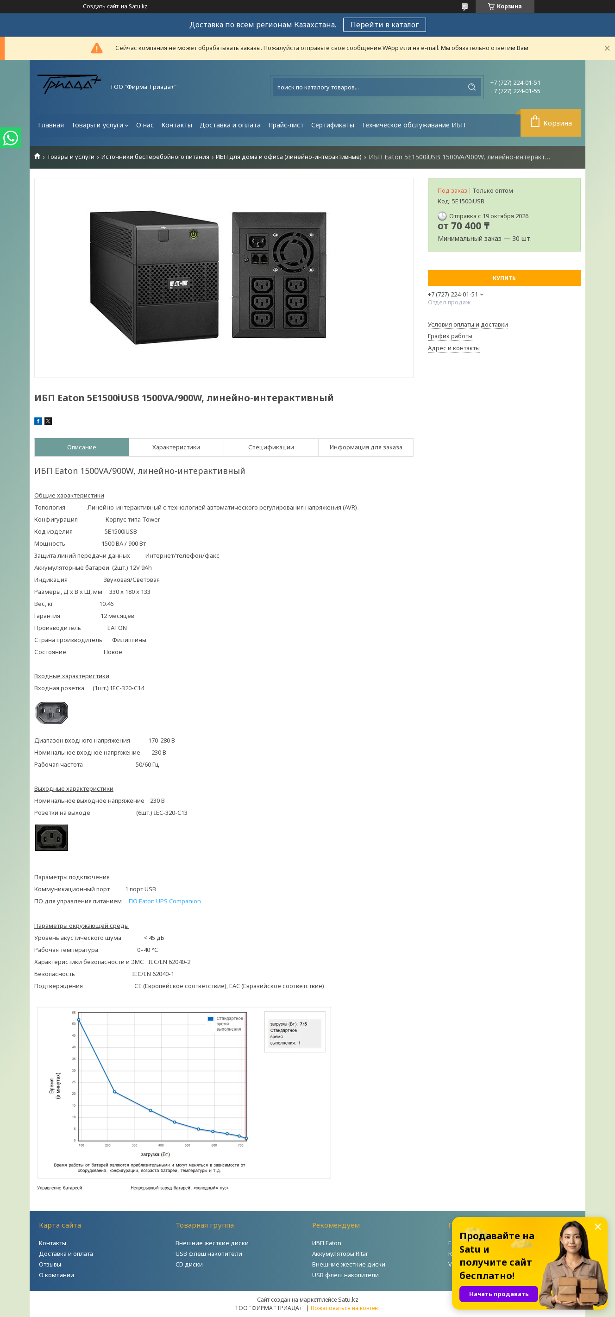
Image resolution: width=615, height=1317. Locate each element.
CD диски (189, 1264)
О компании (56, 1275)
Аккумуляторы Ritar (340, 1253)
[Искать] (472, 87)
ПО (165, 901)
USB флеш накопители (209, 1253)
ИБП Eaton (326, 1243)
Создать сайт (101, 6)
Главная (51, 124)
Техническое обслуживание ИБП (413, 124)
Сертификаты (332, 124)
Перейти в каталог (385, 24)
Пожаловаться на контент (345, 1308)
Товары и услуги (97, 124)
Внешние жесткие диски (212, 1243)
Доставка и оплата (230, 124)
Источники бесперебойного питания (155, 157)
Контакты (176, 124)
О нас (145, 124)
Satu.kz (348, 1299)
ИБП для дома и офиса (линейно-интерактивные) (289, 157)
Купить (504, 278)
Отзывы (50, 1264)
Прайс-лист (286, 124)
